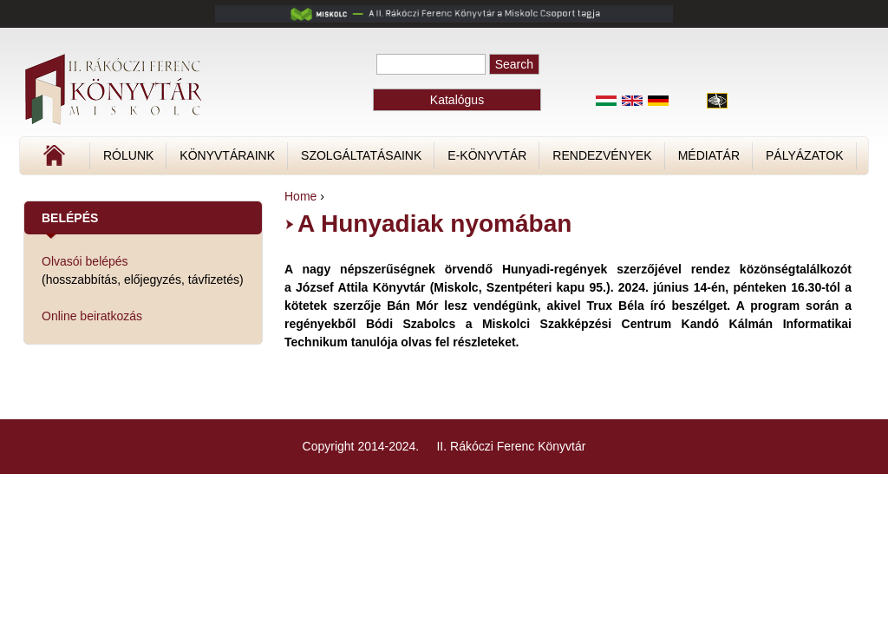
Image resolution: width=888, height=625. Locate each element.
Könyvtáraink (227, 155)
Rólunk (128, 155)
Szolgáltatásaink (361, 155)
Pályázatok (804, 155)
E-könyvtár (486, 155)
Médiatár (709, 155)
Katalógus (457, 100)
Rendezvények (601, 155)
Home (300, 196)
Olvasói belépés (85, 261)
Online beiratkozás (92, 316)
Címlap (112, 161)
